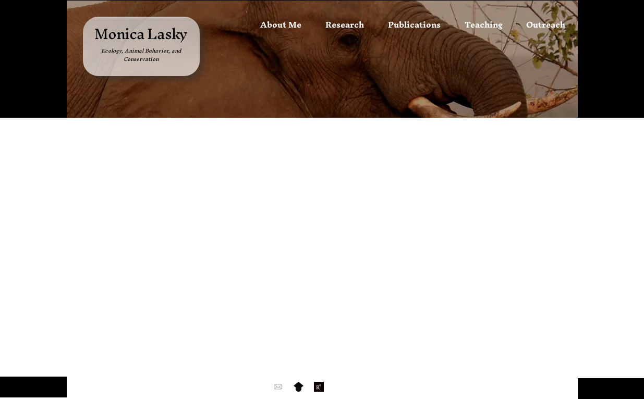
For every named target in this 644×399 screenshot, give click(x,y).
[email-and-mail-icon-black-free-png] (278, 387)
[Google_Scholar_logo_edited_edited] (298, 387)
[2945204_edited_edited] (319, 387)
